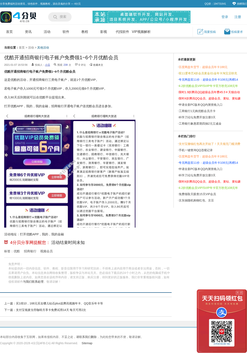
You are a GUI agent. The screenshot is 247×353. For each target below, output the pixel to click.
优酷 (17, 251)
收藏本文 (98, 64)
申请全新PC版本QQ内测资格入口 (201, 104)
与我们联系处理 (33, 281)
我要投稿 (206, 31)
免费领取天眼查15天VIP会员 (197, 194)
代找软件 (122, 31)
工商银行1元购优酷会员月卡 (197, 111)
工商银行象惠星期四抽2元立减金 (200, 123)
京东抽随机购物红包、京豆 (196, 200)
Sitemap (87, 343)
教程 (84, 31)
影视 (103, 31)
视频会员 (46, 251)
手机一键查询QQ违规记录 (196, 150)
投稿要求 (233, 31)
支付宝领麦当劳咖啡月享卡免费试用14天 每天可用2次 (51, 310)
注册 (237, 17)
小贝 (47, 64)
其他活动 (43, 47)
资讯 (28, 31)
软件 (66, 31)
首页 (9, 31)
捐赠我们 (239, 3)
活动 (47, 31)
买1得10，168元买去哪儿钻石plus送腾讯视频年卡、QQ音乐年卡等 (59, 303)
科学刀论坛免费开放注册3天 (197, 117)
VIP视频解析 (141, 31)
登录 (224, 17)
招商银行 (30, 251)
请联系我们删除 (86, 337)
